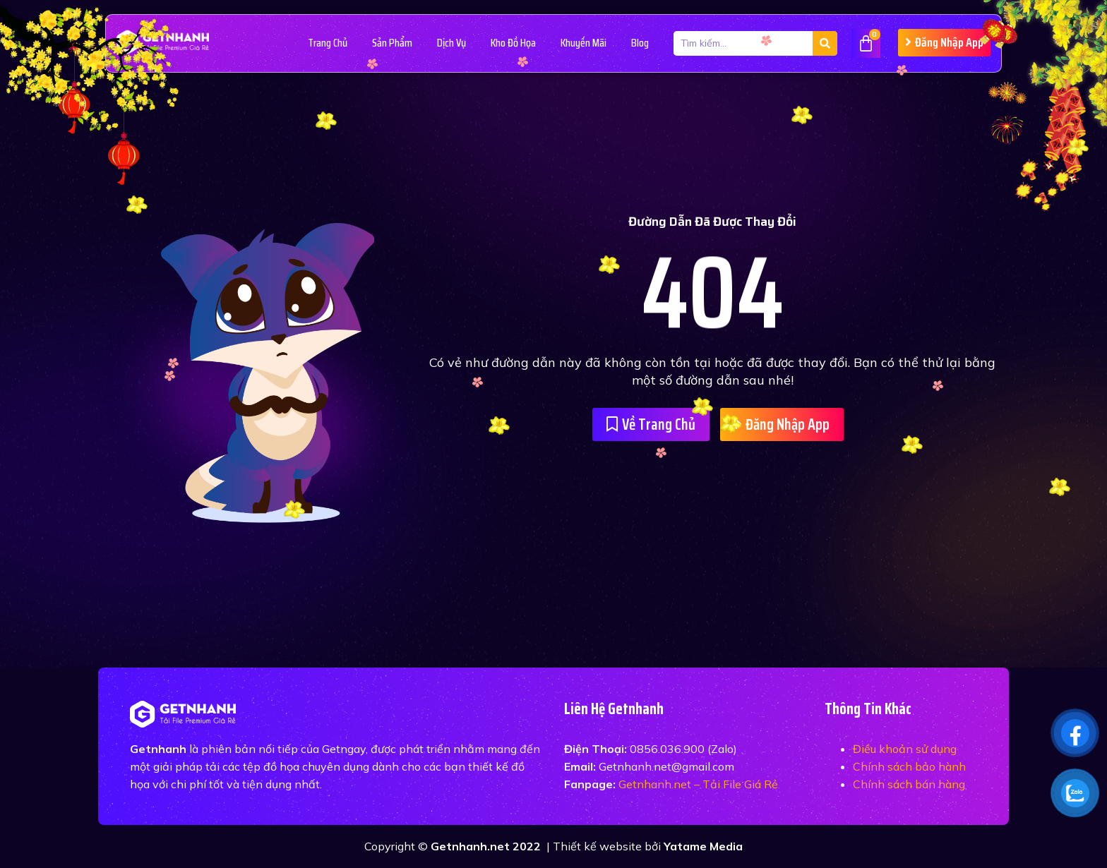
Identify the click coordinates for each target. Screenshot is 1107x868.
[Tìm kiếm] (825, 43)
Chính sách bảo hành (909, 766)
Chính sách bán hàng (909, 784)
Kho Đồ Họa (513, 43)
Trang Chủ (327, 43)
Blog (640, 43)
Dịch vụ (451, 43)
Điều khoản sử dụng (905, 749)
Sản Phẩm (392, 43)
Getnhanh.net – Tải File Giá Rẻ (698, 784)
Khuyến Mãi (583, 43)
